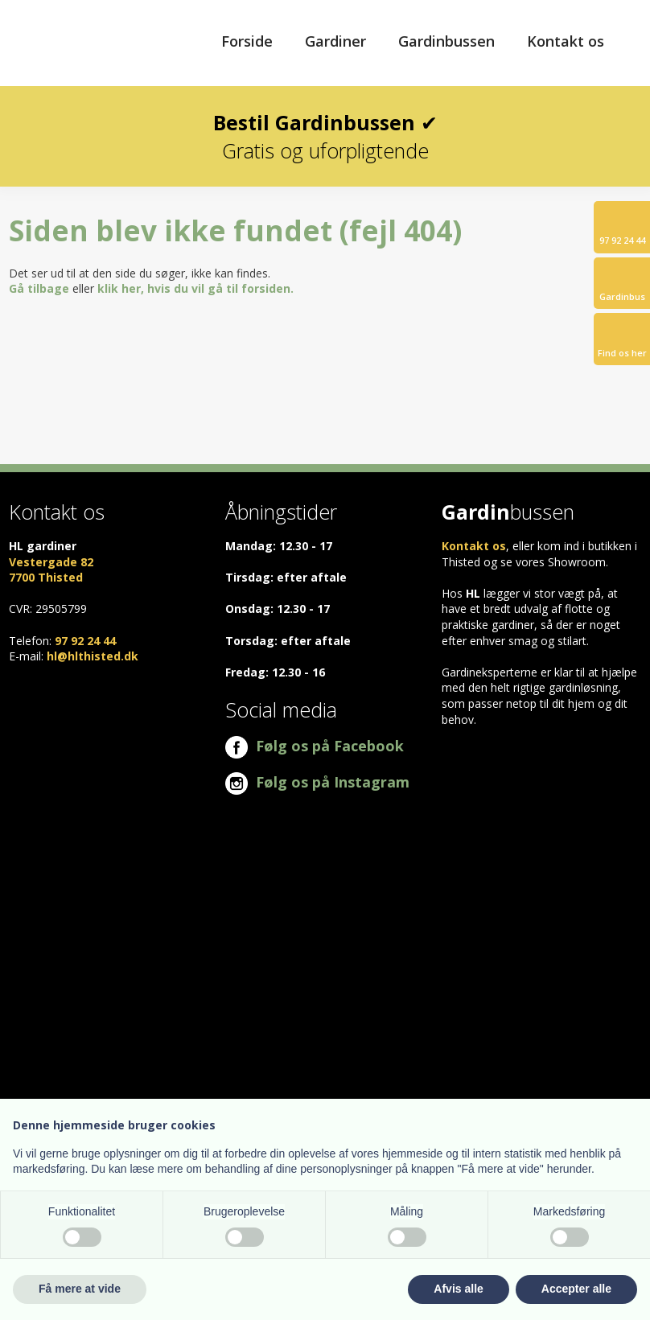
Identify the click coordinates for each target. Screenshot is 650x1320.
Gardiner (335, 41)
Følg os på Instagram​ (317, 782)
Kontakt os (565, 41)
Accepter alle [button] (576, 1288)
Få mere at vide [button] (80, 1288)
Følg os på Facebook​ (314, 745)
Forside (247, 41)
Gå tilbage (39, 288)
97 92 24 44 (85, 640)
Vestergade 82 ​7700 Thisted (51, 570)
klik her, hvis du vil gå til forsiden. (195, 288)
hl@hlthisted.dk (92, 656)
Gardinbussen (446, 41)
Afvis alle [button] (458, 1288)
